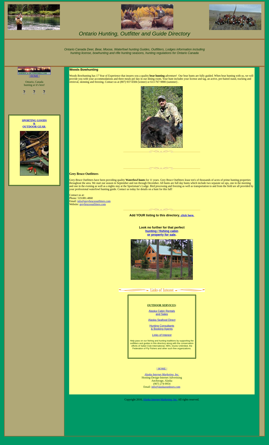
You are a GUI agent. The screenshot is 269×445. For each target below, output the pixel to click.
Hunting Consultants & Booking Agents (161, 327)
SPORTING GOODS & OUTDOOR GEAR (34, 123)
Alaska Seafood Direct (161, 319)
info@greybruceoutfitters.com (94, 201)
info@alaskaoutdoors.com (165, 386)
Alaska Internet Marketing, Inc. (160, 399)
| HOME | (34, 74)
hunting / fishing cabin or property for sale (161, 232)
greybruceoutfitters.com (93, 204)
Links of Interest (162, 335)
